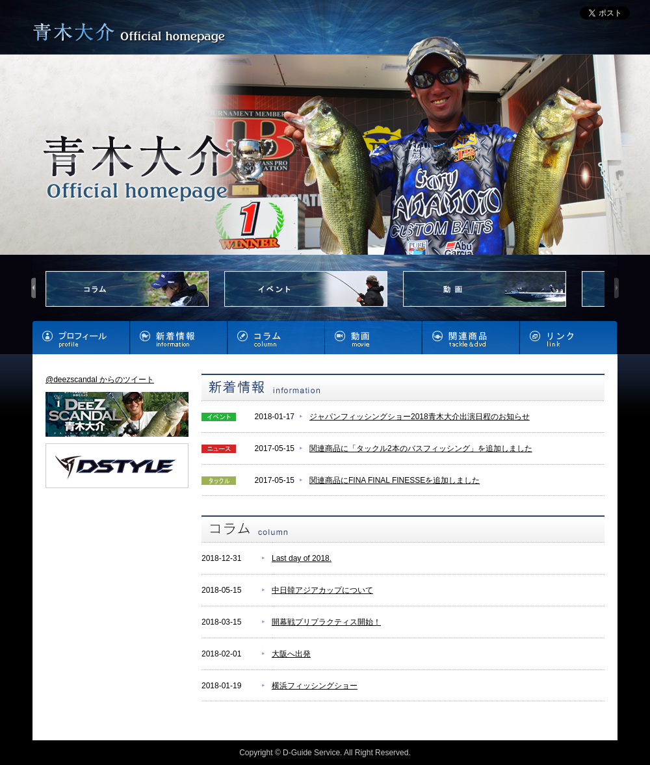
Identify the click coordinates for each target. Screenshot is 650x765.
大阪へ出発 (291, 653)
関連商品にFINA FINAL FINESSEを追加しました (394, 480)
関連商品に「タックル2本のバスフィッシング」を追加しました (420, 448)
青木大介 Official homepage (131, 34)
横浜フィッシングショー (315, 685)
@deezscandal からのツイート (100, 379)
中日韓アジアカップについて (322, 590)
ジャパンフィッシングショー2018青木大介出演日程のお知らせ (419, 416)
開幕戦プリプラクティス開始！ (326, 622)
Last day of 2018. (302, 558)
